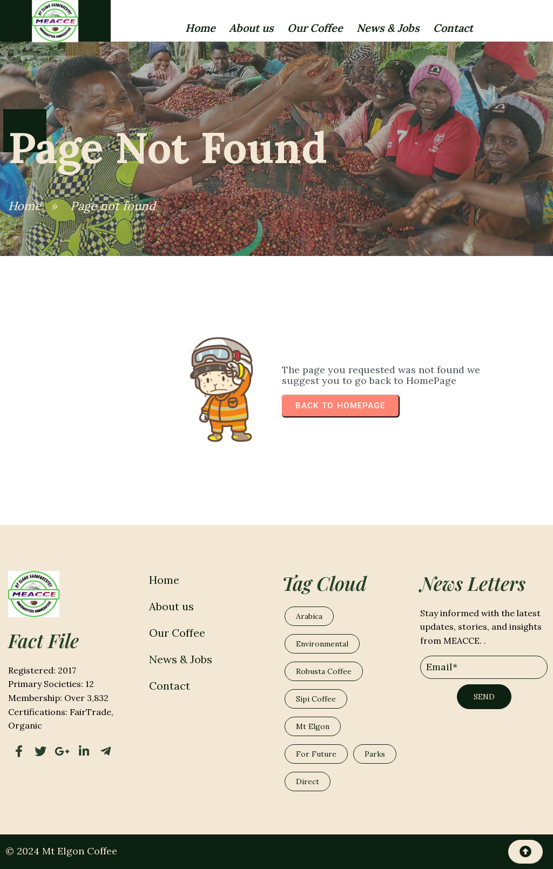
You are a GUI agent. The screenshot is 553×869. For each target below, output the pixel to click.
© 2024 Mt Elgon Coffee (61, 851)
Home (24, 205)
